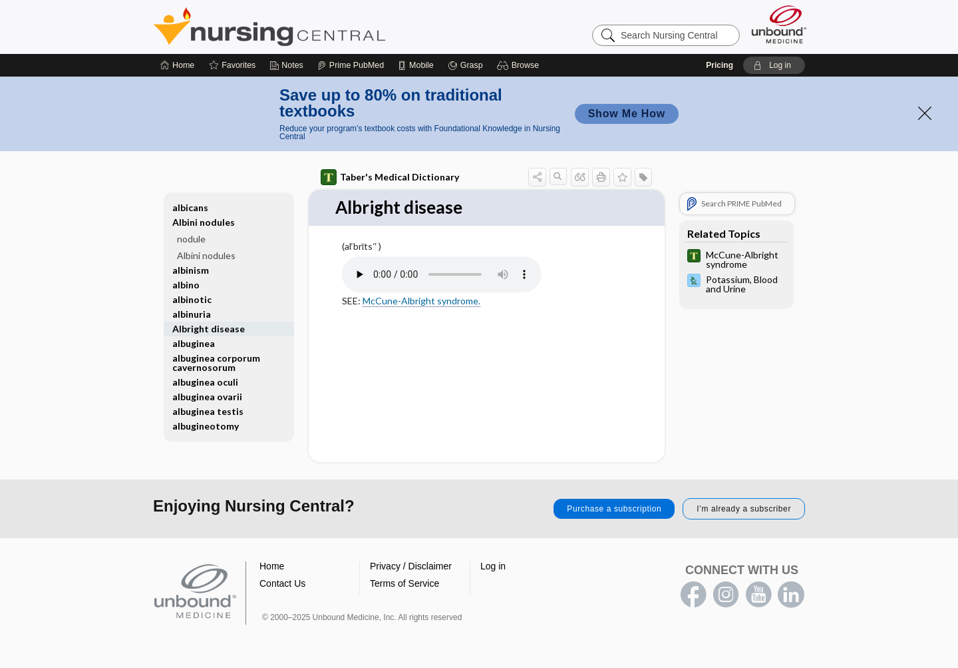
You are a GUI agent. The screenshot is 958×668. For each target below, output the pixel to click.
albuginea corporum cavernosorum (216, 362)
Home (271, 566)
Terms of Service (404, 583)
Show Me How (626, 113)
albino (186, 284)
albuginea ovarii (207, 396)
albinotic (192, 299)
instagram (726, 594)
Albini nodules (203, 222)
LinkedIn (791, 594)
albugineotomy (205, 426)
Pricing (719, 65)
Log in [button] (493, 566)
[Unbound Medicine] (779, 24)
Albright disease (208, 328)
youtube (758, 594)
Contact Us (282, 583)
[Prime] (350, 65)
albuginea (193, 343)
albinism (190, 270)
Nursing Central (319, 27)
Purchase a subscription (614, 508)
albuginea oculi (205, 382)
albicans (190, 207)
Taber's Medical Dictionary (390, 177)
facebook (693, 594)
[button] (520, 65)
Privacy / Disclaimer (411, 566)
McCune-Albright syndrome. (421, 300)
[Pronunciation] (442, 274)
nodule (191, 238)
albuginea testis (207, 411)
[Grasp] (465, 65)
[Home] (177, 65)
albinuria (191, 314)
